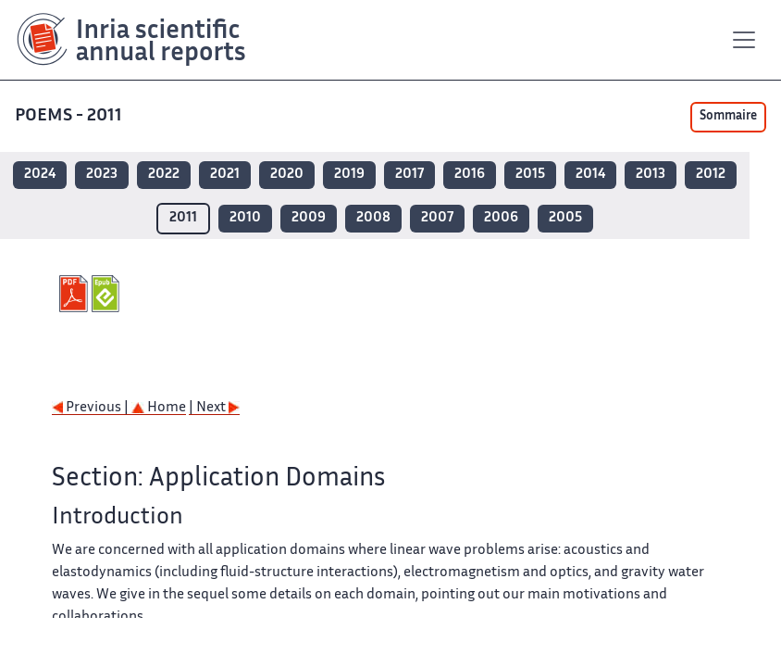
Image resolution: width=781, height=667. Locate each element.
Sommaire (728, 116)
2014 (590, 175)
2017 (409, 175)
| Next (214, 408)
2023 (102, 175)
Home (158, 408)
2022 (164, 175)
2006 (501, 218)
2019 (349, 175)
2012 (710, 175)
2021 (225, 175)
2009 (308, 218)
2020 (287, 175)
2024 (40, 175)
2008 (373, 218)
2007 (437, 218)
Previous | (91, 408)
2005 (565, 218)
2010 (245, 218)
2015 (530, 175)
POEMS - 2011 (68, 116)
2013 (650, 175)
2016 (469, 175)
